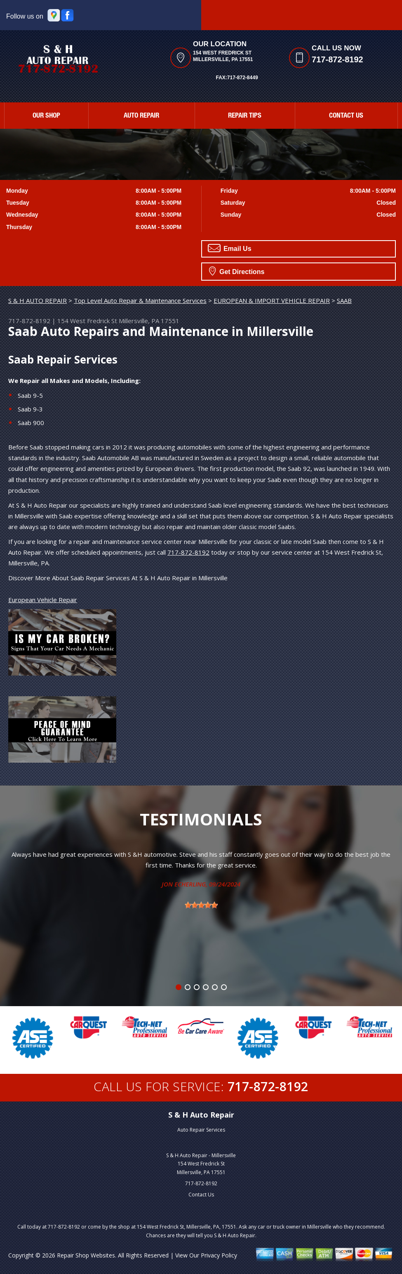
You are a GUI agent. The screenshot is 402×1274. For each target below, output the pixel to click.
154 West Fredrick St (87, 321)
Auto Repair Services (201, 1129)
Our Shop (46, 116)
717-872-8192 (337, 59)
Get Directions (237, 270)
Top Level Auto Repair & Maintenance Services (140, 300)
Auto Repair (141, 116)
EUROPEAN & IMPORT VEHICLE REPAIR (272, 300)
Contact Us (346, 116)
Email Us (230, 248)
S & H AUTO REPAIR (37, 300)
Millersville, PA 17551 (149, 321)
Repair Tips (244, 116)
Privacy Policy (219, 1255)
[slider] (201, 905)
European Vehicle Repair (42, 600)
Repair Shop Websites (86, 1255)
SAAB (344, 300)
